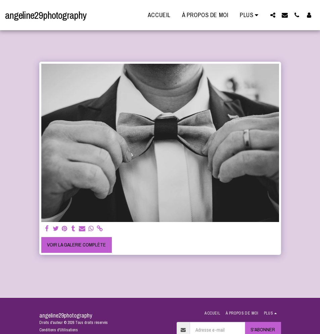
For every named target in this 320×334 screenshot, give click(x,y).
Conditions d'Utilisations (58, 330)
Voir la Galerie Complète (76, 244)
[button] (272, 15)
